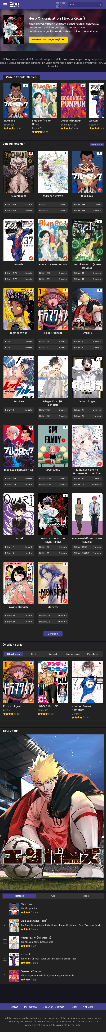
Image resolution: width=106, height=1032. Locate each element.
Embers (87, 333)
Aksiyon (29, 908)
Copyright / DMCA (53, 1007)
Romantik (63, 925)
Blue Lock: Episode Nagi (19, 470)
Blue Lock (87, 196)
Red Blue (19, 401)
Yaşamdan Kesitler (93, 925)
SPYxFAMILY (53, 470)
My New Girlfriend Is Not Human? (87, 540)
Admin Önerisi (32, 959)
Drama (34, 925)
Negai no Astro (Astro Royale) (87, 266)
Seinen (67, 959)
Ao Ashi (19, 264)
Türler (73, 1007)
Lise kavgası (73, 654)
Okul (49, 959)
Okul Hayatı (52, 925)
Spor (36, 908)
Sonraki (53, 633)
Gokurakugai (87, 401)
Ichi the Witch (19, 333)
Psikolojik (92, 654)
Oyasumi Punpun (31, 971)
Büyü (33, 654)
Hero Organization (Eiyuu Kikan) (53, 540)
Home (14, 1007)
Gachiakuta (18, 196)
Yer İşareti (89, 1007)
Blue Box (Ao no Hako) (53, 264)
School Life (57, 959)
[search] (100, 4)
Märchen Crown (53, 196)
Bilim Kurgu (13, 654)
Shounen (73, 925)
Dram (27, 925)
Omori (19, 538)
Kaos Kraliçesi (53, 333)
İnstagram (30, 1007)
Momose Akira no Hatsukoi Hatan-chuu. (87, 471)
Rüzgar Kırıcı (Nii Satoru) (53, 403)
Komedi (53, 654)
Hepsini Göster (97, 144)
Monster (53, 607)
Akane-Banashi (19, 607)
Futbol (43, 959)
